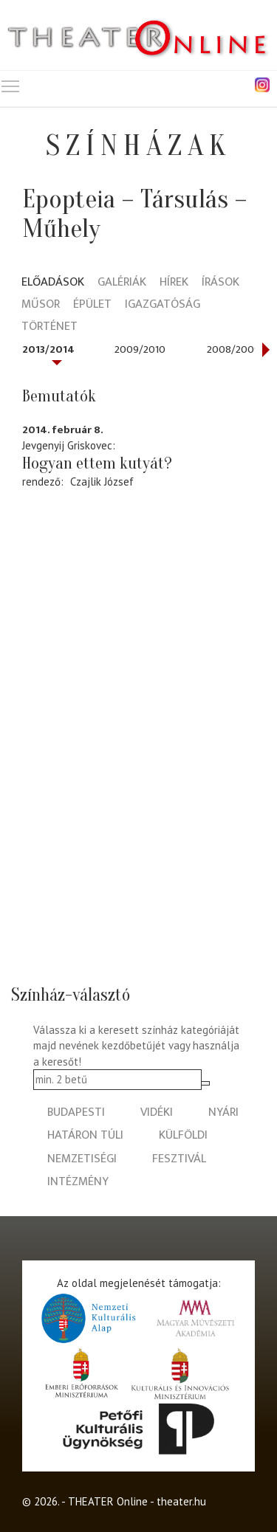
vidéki (156, 1112)
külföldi (183, 1135)
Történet (49, 327)
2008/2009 (233, 349)
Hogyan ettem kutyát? (97, 463)
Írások (220, 283)
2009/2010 (139, 349)
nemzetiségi (82, 1159)
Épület (92, 305)
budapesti (76, 1112)
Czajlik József (102, 482)
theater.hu (181, 1501)
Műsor (40, 305)
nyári (223, 1112)
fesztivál (179, 1159)
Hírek (174, 283)
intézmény (78, 1182)
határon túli (85, 1135)
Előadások (52, 283)
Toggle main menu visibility (11, 83)
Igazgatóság (162, 305)
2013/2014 (48, 349)
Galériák (122, 283)
